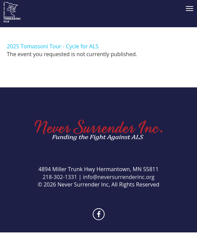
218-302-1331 (59, 177)
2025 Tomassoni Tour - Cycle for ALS (52, 46)
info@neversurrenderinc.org (119, 177)
